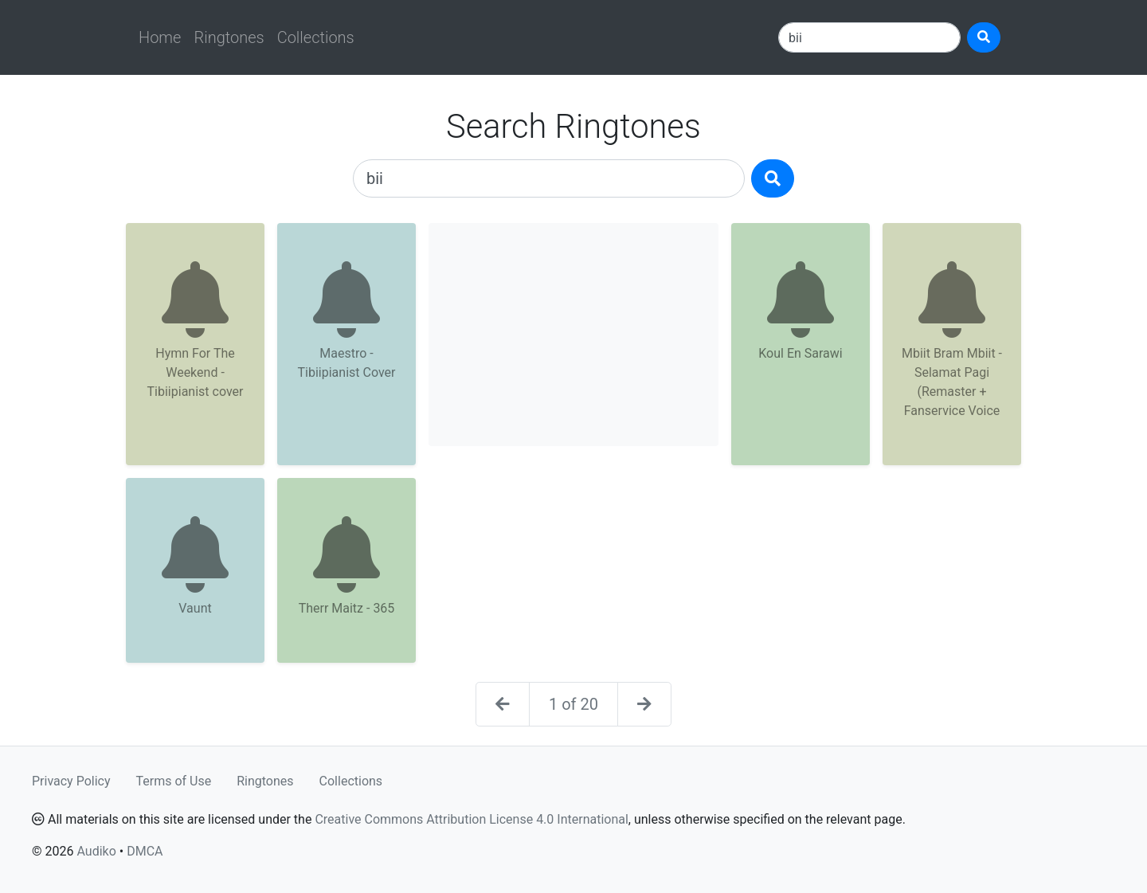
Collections (315, 37)
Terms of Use (174, 781)
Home (160, 37)
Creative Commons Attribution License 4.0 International (471, 819)
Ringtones (229, 37)
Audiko (95, 851)
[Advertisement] (573, 334)
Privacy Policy (71, 781)
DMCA (144, 851)
